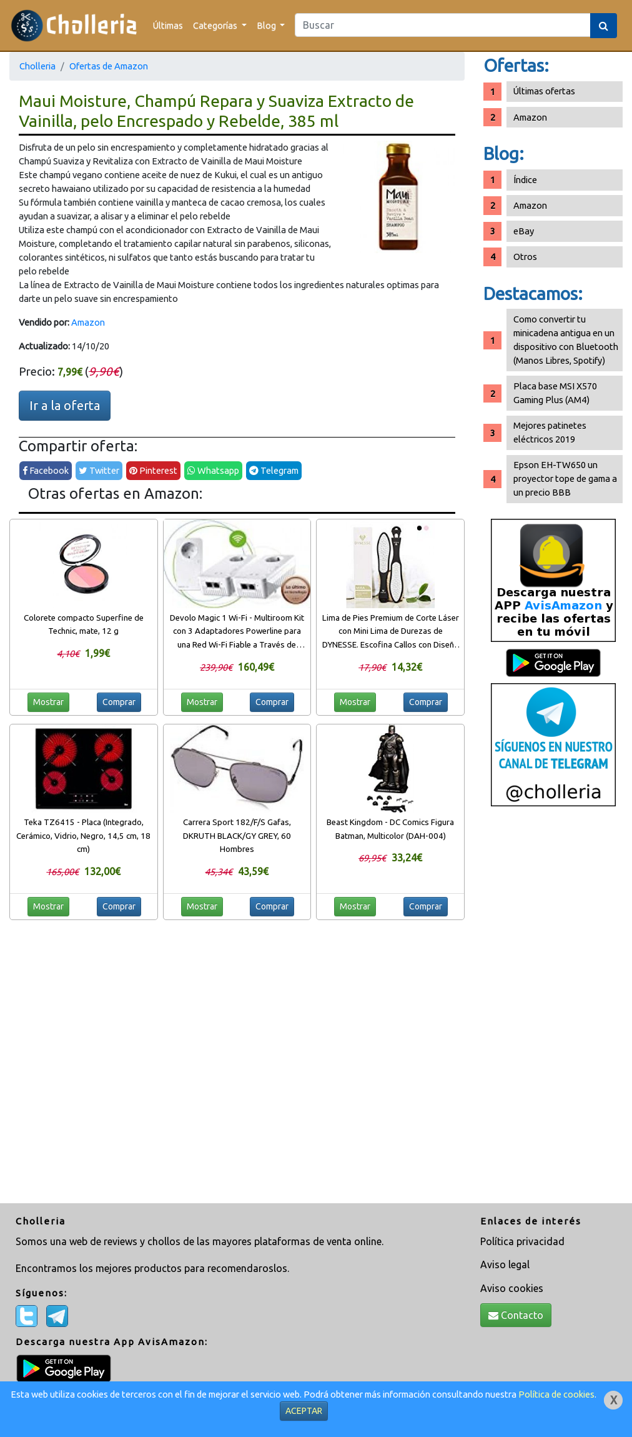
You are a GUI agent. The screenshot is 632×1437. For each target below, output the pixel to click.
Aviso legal (505, 1264)
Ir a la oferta (64, 405)
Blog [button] (267, 25)
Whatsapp (213, 470)
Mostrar (48, 702)
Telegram (274, 470)
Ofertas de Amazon (108, 66)
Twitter (99, 470)
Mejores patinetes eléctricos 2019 (549, 432)
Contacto (515, 1315)
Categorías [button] (216, 25)
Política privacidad (522, 1241)
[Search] (443, 25)
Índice (525, 179)
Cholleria (37, 66)
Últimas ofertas (544, 91)
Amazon (88, 322)
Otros (525, 256)
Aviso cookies (511, 1288)
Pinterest (153, 470)
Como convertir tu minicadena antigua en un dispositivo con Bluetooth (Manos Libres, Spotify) (565, 340)
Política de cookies (556, 1394)
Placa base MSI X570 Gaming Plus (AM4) (555, 393)
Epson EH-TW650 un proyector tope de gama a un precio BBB (565, 478)
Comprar (119, 702)
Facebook (45, 470)
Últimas (168, 25)
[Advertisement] (553, 1009)
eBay (523, 231)
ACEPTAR (303, 1411)
